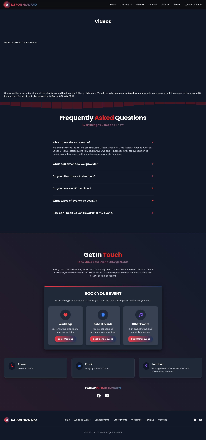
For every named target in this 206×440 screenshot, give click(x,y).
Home (113, 4)
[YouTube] (200, 420)
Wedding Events (82, 419)
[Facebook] (195, 420)
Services (126, 4)
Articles (165, 4)
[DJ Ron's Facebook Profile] (99, 395)
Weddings (136, 419)
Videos (177, 4)
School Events (102, 419)
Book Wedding (65, 338)
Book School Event (103, 338)
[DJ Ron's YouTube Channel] (107, 395)
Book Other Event (140, 338)
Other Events (120, 419)
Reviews (140, 4)
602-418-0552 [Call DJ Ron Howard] (193, 4)
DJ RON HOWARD (24, 5)
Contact (153, 4)
